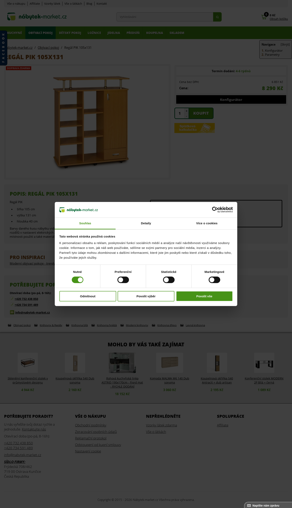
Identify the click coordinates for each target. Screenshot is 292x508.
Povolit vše (204, 296)
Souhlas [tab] (85, 223)
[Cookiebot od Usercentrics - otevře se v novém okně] (215, 210)
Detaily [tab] (146, 223)
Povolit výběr (146, 296)
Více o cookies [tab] (207, 223)
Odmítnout (88, 296)
